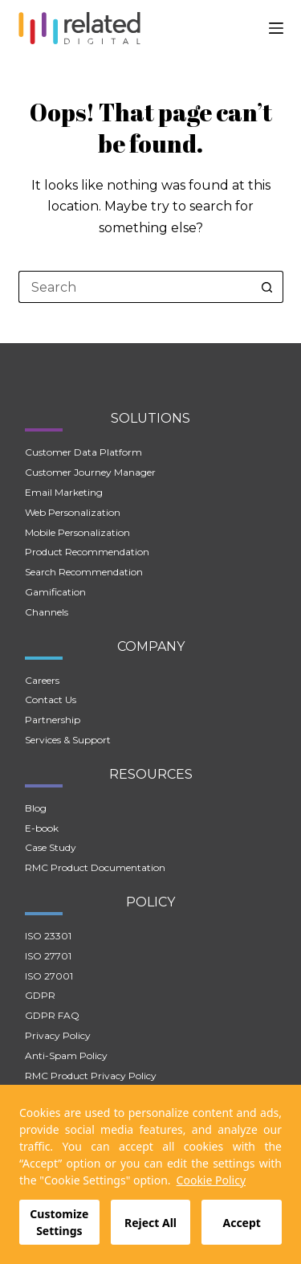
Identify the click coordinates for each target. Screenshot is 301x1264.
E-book (42, 828)
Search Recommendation (84, 572)
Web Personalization (72, 512)
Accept (241, 1222)
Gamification (55, 592)
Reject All (150, 1222)
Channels (46, 612)
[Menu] (276, 28)
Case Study (50, 847)
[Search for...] (134, 287)
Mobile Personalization (77, 532)
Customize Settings (59, 1222)
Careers (42, 680)
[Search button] (267, 287)
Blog (36, 808)
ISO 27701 (48, 956)
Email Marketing (64, 492)
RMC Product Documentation (95, 867)
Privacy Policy (58, 1035)
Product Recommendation (87, 552)
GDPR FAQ (52, 1015)
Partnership (52, 720)
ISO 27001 (49, 976)
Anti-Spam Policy (66, 1055)
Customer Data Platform (83, 452)
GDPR (40, 995)
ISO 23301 (48, 936)
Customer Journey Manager (90, 472)
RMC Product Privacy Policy (91, 1076)
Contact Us (50, 699)
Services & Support (68, 740)
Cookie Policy (211, 1180)
